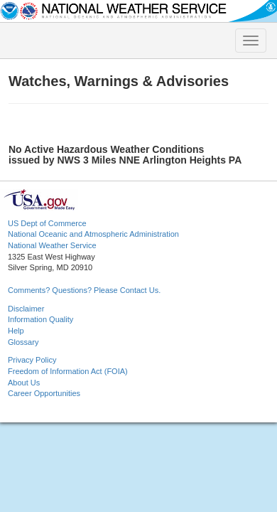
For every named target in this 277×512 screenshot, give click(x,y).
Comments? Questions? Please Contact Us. (84, 290)
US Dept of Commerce (47, 223)
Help (16, 330)
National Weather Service (52, 245)
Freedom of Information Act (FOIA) (68, 371)
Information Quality (40, 319)
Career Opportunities (44, 393)
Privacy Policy (32, 360)
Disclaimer (26, 308)
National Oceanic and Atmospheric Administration (93, 234)
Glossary (23, 342)
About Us (24, 382)
